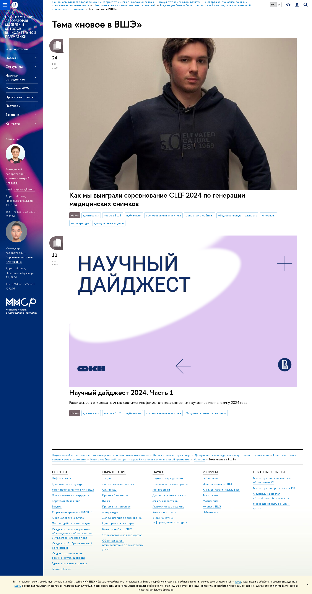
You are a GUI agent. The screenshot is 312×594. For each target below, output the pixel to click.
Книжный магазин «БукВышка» (221, 489)
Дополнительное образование (122, 518)
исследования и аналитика (163, 215)
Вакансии (12, 115)
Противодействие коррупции (71, 523)
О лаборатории (17, 49)
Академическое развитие (168, 506)
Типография (210, 495)
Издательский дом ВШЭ (217, 484)
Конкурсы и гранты (164, 512)
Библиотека (210, 478)
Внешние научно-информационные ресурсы (170, 520)
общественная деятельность (237, 215)
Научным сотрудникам (15, 77)
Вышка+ (107, 501)
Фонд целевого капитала (68, 518)
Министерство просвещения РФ (274, 488)
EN (279, 4)
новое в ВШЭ (113, 215)
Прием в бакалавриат (115, 495)
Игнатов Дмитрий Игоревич (17, 180)
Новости (12, 58)
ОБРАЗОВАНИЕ (114, 472)
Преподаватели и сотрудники (70, 495)
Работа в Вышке (61, 569)
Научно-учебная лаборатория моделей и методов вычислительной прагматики (140, 459)
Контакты (13, 123)
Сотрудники (15, 66)
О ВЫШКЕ (60, 472)
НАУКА (158, 472)
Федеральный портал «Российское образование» (271, 496)
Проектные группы (19, 97)
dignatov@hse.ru (24, 189)
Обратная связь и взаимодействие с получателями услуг (122, 545)
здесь (238, 581)
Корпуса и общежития (66, 501)
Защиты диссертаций (165, 501)
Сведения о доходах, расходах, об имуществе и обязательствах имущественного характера (72, 533)
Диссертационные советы (169, 495)
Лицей (106, 478)
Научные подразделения (168, 478)
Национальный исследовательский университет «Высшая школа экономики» (100, 455)
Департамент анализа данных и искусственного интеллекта (232, 455)
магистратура (80, 223)
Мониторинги (161, 489)
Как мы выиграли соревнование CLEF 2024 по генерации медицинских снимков (157, 199)
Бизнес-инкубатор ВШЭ (117, 529)
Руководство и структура (67, 484)
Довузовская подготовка (118, 484)
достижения (91, 215)
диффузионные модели (109, 223)
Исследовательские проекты (171, 484)
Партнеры (13, 106)
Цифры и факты (61, 478)
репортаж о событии (199, 215)
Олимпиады (109, 489)
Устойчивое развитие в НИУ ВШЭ (73, 489)
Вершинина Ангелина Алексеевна (19, 259)
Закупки (57, 506)
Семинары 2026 (17, 88)
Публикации (210, 512)
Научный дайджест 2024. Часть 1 (121, 392)
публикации (133, 215)
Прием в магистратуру (116, 506)
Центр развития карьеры (118, 523)
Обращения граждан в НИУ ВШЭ (73, 512)
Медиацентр (211, 501)
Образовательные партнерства (122, 535)
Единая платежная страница (69, 563)
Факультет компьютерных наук (206, 413)
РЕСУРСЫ (210, 472)
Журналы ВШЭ (212, 506)
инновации (268, 215)
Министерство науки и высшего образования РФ (273, 480)
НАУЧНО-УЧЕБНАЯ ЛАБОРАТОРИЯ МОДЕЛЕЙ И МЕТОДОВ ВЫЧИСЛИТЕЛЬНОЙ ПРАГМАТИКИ (20, 27)
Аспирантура (110, 512)
